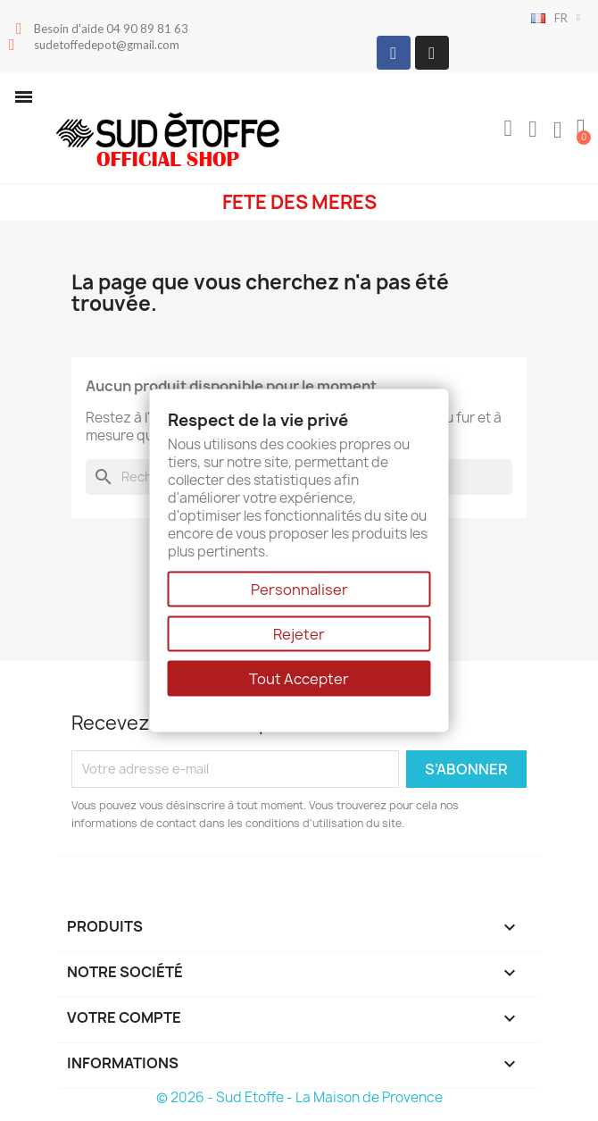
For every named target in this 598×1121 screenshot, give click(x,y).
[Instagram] (432, 53)
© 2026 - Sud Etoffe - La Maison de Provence (299, 1097)
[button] (23, 97)
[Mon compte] (532, 129)
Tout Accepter (299, 679)
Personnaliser (299, 589)
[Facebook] (394, 53)
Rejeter (299, 634)
